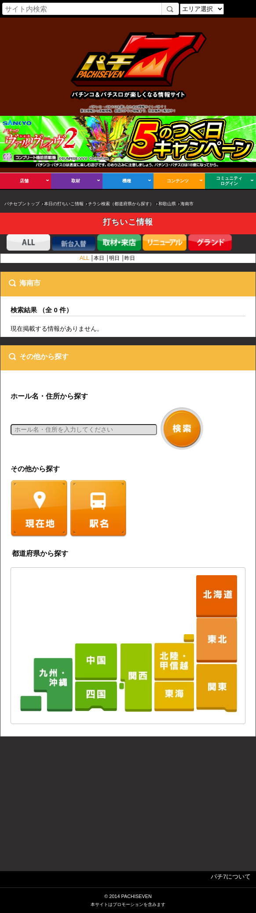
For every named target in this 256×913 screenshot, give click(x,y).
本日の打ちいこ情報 (64, 203)
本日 (99, 258)
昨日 (129, 258)
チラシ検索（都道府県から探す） (121, 203)
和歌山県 (167, 203)
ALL (84, 258)
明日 (114, 258)
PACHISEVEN (136, 896)
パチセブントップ (22, 203)
